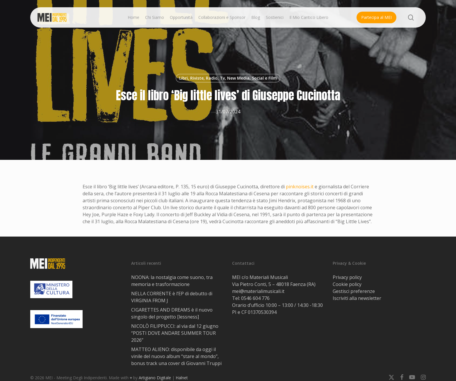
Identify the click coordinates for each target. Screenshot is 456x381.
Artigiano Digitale (155, 377)
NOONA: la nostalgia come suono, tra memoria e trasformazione (172, 280)
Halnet (182, 377)
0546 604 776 (255, 298)
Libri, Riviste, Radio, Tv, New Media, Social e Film (228, 78)
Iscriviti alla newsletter (357, 298)
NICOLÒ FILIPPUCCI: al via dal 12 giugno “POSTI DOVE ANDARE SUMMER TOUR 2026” (174, 333)
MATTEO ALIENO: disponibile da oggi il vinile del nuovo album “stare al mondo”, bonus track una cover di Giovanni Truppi (176, 356)
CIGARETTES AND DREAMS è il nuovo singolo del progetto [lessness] (172, 313)
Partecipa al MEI (376, 17)
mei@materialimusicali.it (258, 291)
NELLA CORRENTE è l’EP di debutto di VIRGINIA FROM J (171, 297)
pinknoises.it (300, 186)
